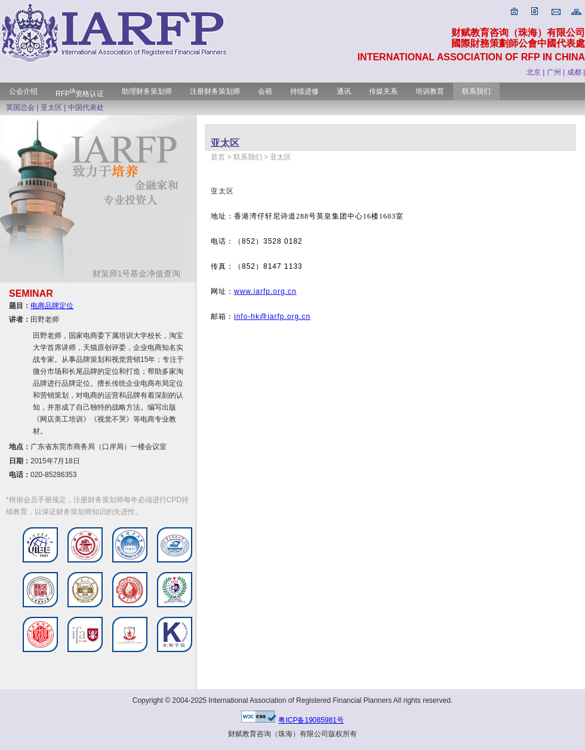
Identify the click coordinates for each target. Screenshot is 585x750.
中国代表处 (86, 107)
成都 (574, 72)
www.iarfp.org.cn (265, 291)
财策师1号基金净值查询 (141, 273)
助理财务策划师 (147, 91)
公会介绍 (23, 91)
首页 (218, 157)
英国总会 (20, 107)
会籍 (265, 91)
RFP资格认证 (80, 94)
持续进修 (304, 91)
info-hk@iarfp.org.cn (272, 316)
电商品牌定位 (51, 306)
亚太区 (51, 107)
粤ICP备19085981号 (310, 720)
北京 (533, 72)
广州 (554, 72)
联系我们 (476, 91)
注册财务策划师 (215, 91)
